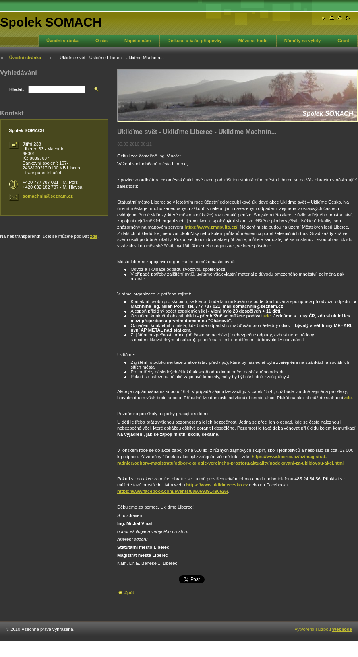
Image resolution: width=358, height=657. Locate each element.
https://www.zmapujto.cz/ (210, 227)
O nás (101, 40)
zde (267, 315)
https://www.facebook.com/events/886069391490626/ (172, 491)
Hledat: (16, 89)
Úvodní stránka (62, 40)
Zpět (129, 592)
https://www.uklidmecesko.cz (217, 484)
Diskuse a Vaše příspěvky (195, 40)
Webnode (342, 629)
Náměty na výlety (302, 40)
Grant (343, 40)
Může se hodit (253, 40)
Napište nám (137, 40)
